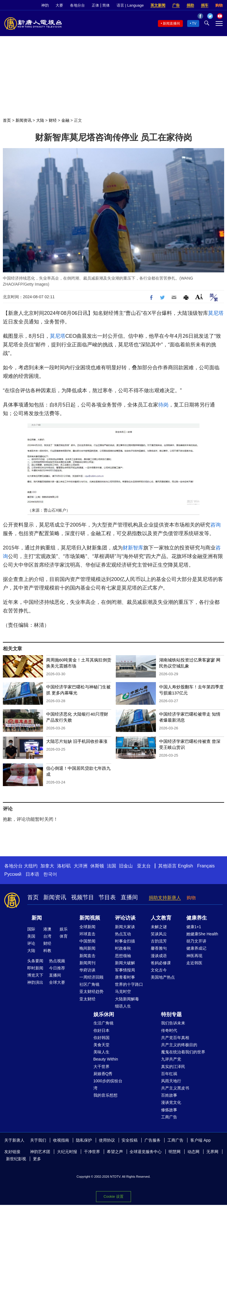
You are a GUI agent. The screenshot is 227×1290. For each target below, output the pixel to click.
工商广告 (169, 1117)
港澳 (47, 929)
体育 (64, 936)
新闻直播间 (171, 23)
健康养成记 (196, 948)
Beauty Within (105, 1059)
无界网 (212, 1151)
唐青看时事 (125, 977)
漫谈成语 (159, 955)
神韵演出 (35, 982)
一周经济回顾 (91, 977)
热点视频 (57, 961)
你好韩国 (101, 1037)
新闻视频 (89, 918)
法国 (111, 865)
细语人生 (123, 1006)
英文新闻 (157, 5)
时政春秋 (123, 948)
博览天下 (35, 975)
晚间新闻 (87, 948)
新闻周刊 (87, 963)
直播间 (129, 897)
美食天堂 (101, 1044)
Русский (12, 874)
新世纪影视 (16, 1159)
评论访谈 (125, 918)
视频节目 (82, 897)
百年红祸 (169, 1073)
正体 (95, 5)
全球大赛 (57, 982)
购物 (219, 5)
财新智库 (133, 548)
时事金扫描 (125, 941)
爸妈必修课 (161, 963)
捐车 (204, 5)
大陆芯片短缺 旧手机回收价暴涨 (76, 741)
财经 (53, 120)
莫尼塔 (216, 313)
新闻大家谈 (125, 926)
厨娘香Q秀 (103, 1073)
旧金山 (126, 865)
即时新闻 (35, 968)
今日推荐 (57, 968)
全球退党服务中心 (146, 1151)
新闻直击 (87, 955)
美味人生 (101, 1052)
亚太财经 (87, 999)
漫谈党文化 (171, 1102)
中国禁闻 (87, 941)
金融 (65, 120)
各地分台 (77, 5)
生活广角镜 (103, 1023)
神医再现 (194, 955)
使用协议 (107, 1140)
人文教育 (161, 918)
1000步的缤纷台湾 (107, 1084)
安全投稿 (130, 1140)
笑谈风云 (159, 934)
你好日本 (101, 1030)
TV (194, 23)
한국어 (50, 874)
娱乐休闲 (103, 1014)
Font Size (199, 297)
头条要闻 (35, 961)
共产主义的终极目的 (179, 1044)
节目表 (107, 897)
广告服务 (152, 1140)
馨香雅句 (159, 948)
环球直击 (87, 934)
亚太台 (144, 865)
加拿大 (47, 865)
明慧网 (175, 1151)
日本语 (32, 874)
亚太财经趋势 (91, 991)
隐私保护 (84, 1140)
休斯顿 (97, 865)
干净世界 (92, 1151)
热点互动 (123, 934)
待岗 (163, 405)
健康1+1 (193, 926)
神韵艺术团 (40, 1151)
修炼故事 (169, 1110)
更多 (37, 1159)
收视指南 (61, 1140)
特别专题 (171, 1014)
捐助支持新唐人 (165, 897)
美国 (31, 936)
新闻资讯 (23, 120)
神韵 (45, 5)
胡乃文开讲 (196, 941)
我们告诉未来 (173, 1023)
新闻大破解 (125, 963)
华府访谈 (87, 970)
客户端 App (200, 1140)
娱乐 (64, 929)
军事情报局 (125, 970)
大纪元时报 (67, 1151)
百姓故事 (169, 1095)
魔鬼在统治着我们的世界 (183, 1052)
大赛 (59, 5)
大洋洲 (80, 865)
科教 (47, 950)
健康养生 (196, 918)
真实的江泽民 (173, 1066)
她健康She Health (202, 934)
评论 (31, 943)
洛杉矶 (64, 865)
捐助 (190, 5)
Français (206, 865)
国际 (31, 929)
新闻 (37, 918)
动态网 (193, 1151)
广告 (176, 5)
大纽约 (31, 865)
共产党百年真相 (175, 1037)
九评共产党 (171, 1059)
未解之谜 (159, 926)
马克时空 (123, 991)
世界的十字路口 (129, 984)
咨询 (215, 525)
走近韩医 (194, 963)
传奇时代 (169, 1030)
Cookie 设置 (113, 1196)
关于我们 (38, 1140)
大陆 (40, 120)
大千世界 (101, 1066)
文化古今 (159, 970)
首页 (7, 120)
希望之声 (115, 1151)
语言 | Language (130, 5)
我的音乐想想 (105, 1095)
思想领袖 (123, 955)
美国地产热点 (163, 977)
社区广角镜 (89, 984)
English (185, 865)
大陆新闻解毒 (127, 999)
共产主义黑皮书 (175, 1088)
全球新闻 (87, 926)
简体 (106, 5)
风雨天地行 (171, 1081)
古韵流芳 (159, 941)
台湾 (47, 936)
